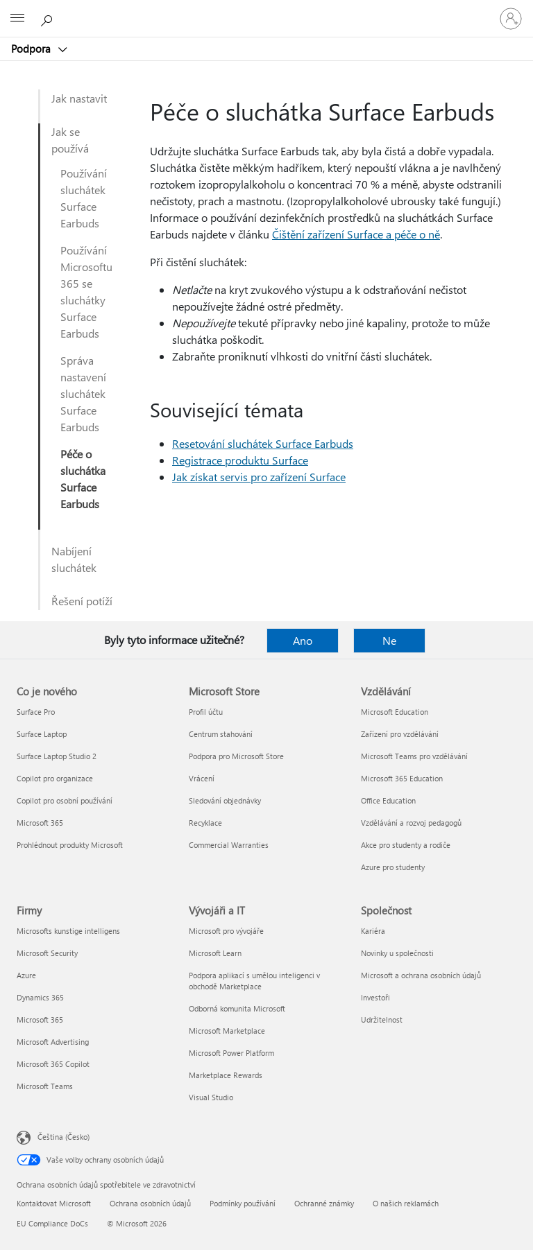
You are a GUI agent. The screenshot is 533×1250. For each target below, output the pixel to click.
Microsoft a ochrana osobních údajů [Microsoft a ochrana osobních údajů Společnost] (421, 975)
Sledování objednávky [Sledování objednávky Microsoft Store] (225, 800)
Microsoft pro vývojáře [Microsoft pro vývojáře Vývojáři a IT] (226, 931)
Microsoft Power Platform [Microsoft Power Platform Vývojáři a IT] (231, 1053)
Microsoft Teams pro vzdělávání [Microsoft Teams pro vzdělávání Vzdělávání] (414, 756)
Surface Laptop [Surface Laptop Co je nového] (42, 734)
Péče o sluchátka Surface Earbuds (82, 478)
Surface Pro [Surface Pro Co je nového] (36, 711)
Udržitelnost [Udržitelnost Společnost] (382, 1019)
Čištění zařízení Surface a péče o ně (356, 234)
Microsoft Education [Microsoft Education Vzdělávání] (394, 711)
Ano (302, 640)
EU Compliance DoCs (52, 1223)
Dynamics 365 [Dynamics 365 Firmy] (40, 997)
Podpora (32, 48)
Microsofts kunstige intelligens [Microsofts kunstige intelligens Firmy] (68, 931)
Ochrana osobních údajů (150, 1203)
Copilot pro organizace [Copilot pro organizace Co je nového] (55, 778)
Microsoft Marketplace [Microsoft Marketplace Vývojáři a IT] (227, 1030)
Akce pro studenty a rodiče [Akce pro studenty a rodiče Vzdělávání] (405, 845)
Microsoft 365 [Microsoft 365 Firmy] (40, 1019)
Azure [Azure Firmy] (26, 975)
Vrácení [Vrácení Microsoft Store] (201, 778)
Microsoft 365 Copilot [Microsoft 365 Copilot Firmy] (53, 1064)
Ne (389, 640)
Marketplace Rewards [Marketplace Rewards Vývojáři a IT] (225, 1075)
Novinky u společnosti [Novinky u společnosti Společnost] (397, 953)
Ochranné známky (324, 1203)
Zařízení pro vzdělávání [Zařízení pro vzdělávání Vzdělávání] (400, 734)
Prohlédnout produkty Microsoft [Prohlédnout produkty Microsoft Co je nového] (70, 845)
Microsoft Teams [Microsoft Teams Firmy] (45, 1086)
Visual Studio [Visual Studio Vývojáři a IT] (211, 1097)
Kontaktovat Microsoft (54, 1203)
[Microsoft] (266, 10)
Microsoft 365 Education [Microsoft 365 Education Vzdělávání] (402, 778)
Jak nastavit (79, 98)
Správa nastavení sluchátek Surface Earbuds (83, 393)
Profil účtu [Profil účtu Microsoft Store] (206, 711)
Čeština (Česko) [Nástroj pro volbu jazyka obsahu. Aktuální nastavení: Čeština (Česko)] (63, 1136)
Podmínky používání (243, 1203)
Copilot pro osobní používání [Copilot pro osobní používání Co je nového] (64, 800)
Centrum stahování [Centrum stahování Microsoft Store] (221, 734)
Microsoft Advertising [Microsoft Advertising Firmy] (53, 1041)
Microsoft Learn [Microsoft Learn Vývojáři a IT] (215, 953)
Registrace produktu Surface (240, 460)
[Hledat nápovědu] (48, 18)
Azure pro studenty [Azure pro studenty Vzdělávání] (393, 867)
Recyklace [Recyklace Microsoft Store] (205, 822)
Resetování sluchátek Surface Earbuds (262, 443)
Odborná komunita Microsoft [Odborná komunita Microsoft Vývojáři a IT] (237, 1008)
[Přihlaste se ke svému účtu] (510, 18)
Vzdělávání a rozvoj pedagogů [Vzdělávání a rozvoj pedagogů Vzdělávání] (411, 822)
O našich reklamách (406, 1203)
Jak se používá (70, 139)
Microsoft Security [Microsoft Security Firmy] (47, 953)
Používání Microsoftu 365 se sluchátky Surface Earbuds (86, 291)
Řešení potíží (81, 600)
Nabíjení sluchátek (73, 559)
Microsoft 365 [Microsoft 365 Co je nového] (40, 822)
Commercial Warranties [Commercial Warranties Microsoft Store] (229, 845)
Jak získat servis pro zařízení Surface (259, 476)
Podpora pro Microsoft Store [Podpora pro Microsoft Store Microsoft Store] (236, 756)
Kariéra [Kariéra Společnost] (373, 931)
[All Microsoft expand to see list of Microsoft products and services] (17, 18)
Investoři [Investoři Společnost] (375, 997)
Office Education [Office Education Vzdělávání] (388, 800)
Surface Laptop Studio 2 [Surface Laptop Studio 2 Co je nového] (56, 756)
